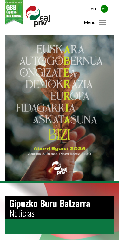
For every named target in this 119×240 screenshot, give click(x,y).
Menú (90, 22)
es (104, 9)
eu (93, 9)
